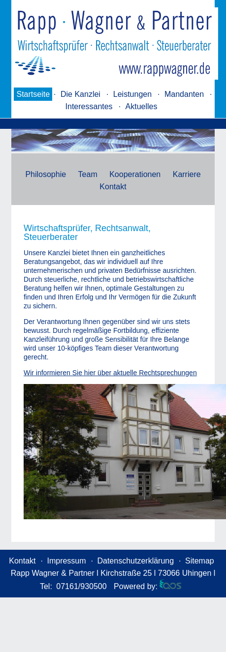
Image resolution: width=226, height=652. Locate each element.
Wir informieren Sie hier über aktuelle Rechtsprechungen (110, 373)
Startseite (33, 94)
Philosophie (45, 174)
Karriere (187, 174)
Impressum (66, 561)
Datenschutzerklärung (135, 561)
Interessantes (89, 106)
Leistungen (132, 94)
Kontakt (112, 186)
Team (87, 174)
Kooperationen (135, 174)
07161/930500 (81, 586)
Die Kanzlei (80, 94)
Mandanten (184, 94)
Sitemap (199, 561)
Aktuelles (142, 106)
